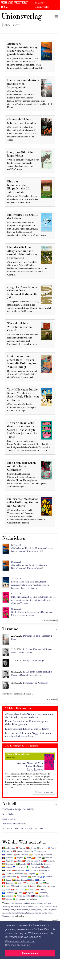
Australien (46, 854)
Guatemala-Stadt (21, 910)
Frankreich (42, 870)
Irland (6, 886)
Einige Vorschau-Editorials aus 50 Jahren (27, 728)
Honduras (40, 880)
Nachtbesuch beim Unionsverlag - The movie (22, 828)
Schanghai (21, 913)
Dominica (21, 864)
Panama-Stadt (33, 906)
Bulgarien (7, 861)
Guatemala (46, 877)
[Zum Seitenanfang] (56, 539)
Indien (18, 883)
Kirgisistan (29, 893)
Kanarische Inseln (9, 913)
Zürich (45, 910)
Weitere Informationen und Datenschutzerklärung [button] (20, 943)
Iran (46, 883)
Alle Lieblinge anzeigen (44, 792)
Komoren (7, 896)
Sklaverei (14, 906)
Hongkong (7, 883)
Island (15, 886)
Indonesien (29, 883)
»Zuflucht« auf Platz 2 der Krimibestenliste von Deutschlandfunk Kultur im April (32, 548)
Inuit (12, 910)
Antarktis (7, 851)
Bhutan (36, 858)
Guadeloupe (34, 877)
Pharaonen (6, 916)
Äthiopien (34, 854)
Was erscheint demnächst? (14, 824)
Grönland (22, 877)
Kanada (40, 889)
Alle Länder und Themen (47, 920)
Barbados (7, 858)
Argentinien (40, 851)
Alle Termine (52, 699)
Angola (52, 848)
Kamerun (30, 889)
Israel (23, 886)
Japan (51, 886)
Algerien (42, 848)
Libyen (17, 899)
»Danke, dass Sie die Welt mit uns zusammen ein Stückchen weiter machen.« (29, 716)
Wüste (33, 903)
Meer (39, 910)
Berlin (44, 913)
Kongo (18, 896)
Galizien (47, 903)
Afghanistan (8, 848)
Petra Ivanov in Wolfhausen (35, 683)
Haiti (30, 880)
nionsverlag (22, 16)
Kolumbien (41, 893)
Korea (50, 913)
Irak (39, 883)
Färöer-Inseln (18, 870)
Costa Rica (36, 861)
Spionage (29, 913)
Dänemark (48, 861)
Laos (34, 896)
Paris (41, 906)
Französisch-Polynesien (13, 873)
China (26, 861)
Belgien (18, 858)
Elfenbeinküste (33, 867)
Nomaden (48, 906)
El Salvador (19, 867)
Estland (6, 870)
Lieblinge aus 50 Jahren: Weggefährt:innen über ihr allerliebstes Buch (28, 735)
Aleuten (40, 903)
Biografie (52, 910)
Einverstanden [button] (30, 953)
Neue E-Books (9, 819)
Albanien (31, 848)
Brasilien (47, 858)
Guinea (6, 880)
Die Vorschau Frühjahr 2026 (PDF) (18, 809)
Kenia (18, 893)
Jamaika (41, 886)
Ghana (40, 873)
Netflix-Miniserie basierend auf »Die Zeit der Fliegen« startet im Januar (31, 612)
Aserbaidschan (21, 854)
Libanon (7, 899)
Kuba (26, 896)
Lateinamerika (16, 903)
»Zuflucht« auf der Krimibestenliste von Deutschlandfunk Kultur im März (29, 565)
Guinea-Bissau (19, 880)
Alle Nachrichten (50, 620)
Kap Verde (7, 893)
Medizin (37, 913)
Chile (17, 861)
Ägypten (20, 848)
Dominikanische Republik (39, 864)
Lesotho (43, 896)
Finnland (31, 870)
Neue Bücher (8, 814)
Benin (27, 858)
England (46, 867)
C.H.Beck (23, 906)
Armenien (7, 854)
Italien (32, 886)
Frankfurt (26, 903)
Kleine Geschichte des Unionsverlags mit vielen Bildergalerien (26, 723)
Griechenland (9, 877)
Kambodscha (17, 889)
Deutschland (8, 864)
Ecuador (7, 867)
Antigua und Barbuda (23, 851)
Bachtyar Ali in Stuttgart (34, 660)
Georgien (29, 873)
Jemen (6, 889)
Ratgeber (32, 910)
